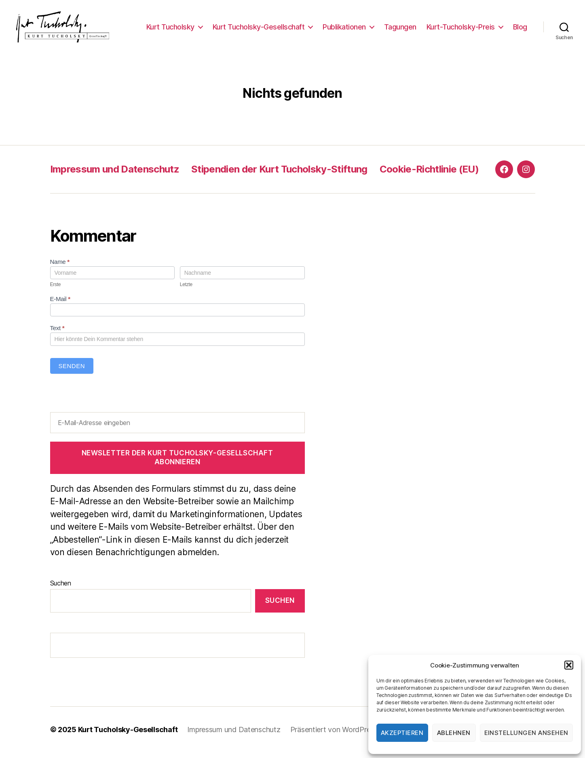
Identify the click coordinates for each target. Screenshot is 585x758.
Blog (520, 29)
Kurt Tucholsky (170, 29)
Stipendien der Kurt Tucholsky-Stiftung (279, 174)
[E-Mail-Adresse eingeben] (177, 427)
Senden (72, 371)
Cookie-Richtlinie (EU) (429, 174)
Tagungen (400, 29)
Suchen (60, 588)
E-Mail (60, 304)
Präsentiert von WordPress (334, 735)
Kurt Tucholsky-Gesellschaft (259, 29)
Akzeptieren (402, 733)
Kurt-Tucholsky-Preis (461, 29)
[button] (569, 665)
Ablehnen (454, 733)
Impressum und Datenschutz (114, 174)
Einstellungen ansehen (526, 733)
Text (57, 333)
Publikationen (344, 29)
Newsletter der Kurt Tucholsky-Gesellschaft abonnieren (177, 463)
